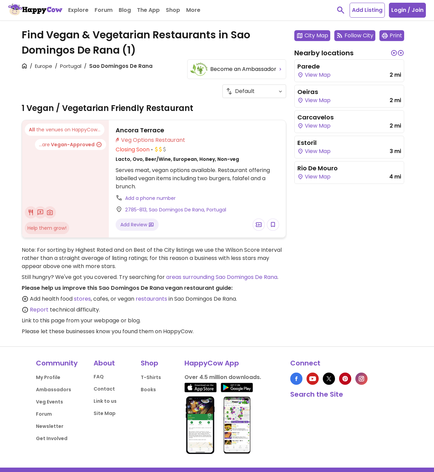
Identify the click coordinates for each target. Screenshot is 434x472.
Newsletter (49, 426)
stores (82, 299)
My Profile (48, 377)
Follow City (354, 35)
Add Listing (367, 10)
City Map (312, 35)
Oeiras (307, 92)
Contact (104, 388)
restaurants (151, 299)
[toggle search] (341, 10)
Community (57, 363)
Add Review (137, 224)
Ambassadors (53, 389)
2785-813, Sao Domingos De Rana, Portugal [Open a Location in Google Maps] (175, 209)
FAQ (99, 376)
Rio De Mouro (317, 168)
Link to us (105, 401)
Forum (44, 414)
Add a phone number (150, 198)
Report (39, 310)
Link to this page (43, 320)
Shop (149, 363)
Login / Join (407, 10)
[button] (394, 53)
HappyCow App (211, 363)
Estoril (307, 142)
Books (148, 389)
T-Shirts (151, 377)
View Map (314, 75)
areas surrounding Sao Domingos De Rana (221, 277)
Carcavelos (315, 117)
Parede (308, 66)
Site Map (105, 413)
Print (391, 35)
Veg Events (49, 401)
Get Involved (51, 438)
